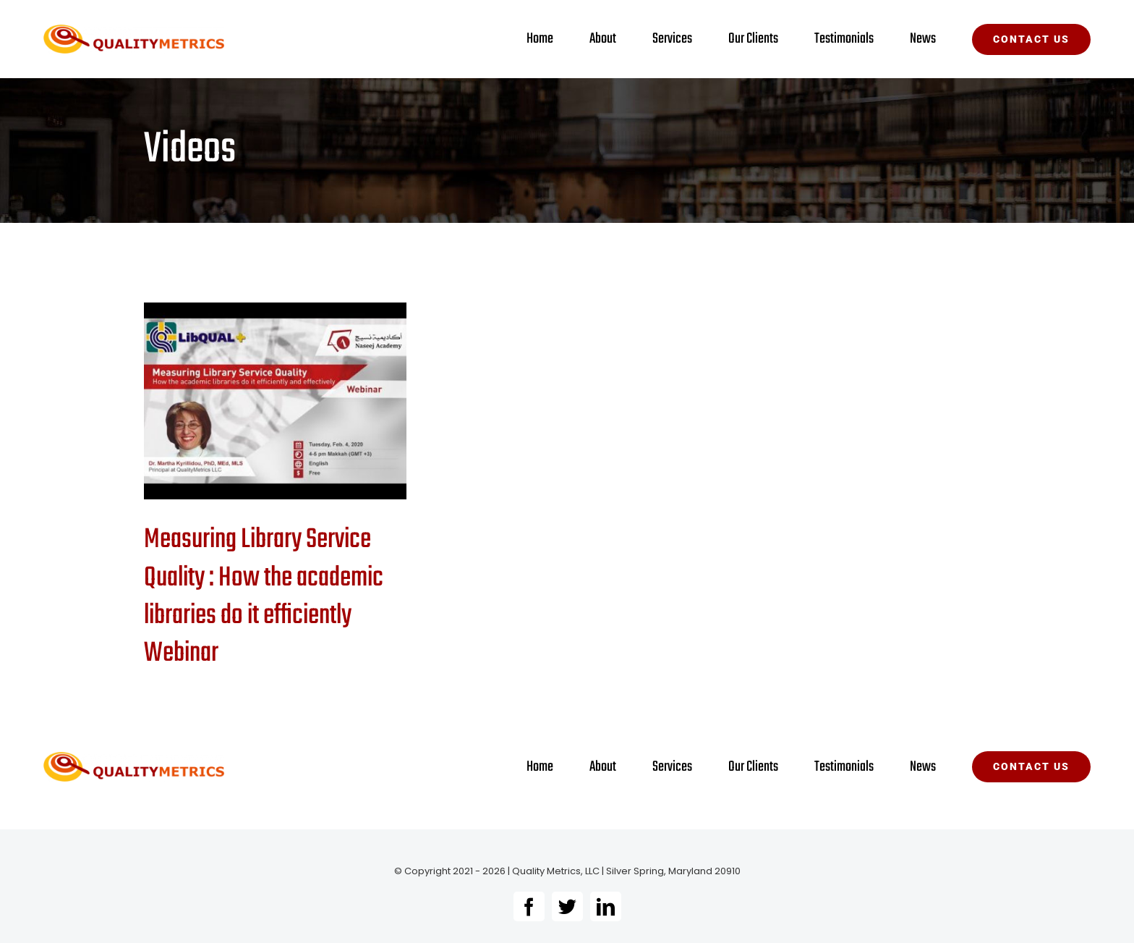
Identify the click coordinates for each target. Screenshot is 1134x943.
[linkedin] (605, 906)
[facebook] (529, 906)
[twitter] (567, 906)
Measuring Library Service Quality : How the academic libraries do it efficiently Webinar (263, 596)
